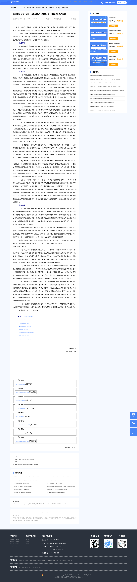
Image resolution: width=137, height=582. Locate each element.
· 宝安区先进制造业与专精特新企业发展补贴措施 (62, 480)
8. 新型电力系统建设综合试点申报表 (31, 339)
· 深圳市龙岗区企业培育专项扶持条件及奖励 (27, 483)
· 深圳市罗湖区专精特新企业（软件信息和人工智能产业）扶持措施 (34, 480)
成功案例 (77, 2)
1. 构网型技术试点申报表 (31, 316)
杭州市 (54, 567)
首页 (52, 2)
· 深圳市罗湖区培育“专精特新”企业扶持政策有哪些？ (30, 492)
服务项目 (60, 2)
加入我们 (34, 553)
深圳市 (26, 567)
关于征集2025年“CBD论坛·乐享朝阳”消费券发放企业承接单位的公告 (107, 134)
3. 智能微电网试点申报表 (27, 323)
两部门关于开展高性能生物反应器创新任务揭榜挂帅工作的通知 (107, 115)
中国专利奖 (108, 560)
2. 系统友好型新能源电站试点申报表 (31, 320)
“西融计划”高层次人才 (116, 18)
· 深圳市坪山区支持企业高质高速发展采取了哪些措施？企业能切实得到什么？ (72, 486)
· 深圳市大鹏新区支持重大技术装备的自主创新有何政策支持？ (67, 489)
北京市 (21, 567)
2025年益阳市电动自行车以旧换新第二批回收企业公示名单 (32, 459)
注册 (123, 2)
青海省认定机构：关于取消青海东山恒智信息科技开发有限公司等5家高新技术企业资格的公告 (107, 102)
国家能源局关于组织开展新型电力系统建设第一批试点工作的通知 (107, 76)
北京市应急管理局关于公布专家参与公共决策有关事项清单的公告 (107, 121)
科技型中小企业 (82, 560)
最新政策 (21, 540)
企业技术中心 (47, 560)
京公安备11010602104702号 (46, 574)
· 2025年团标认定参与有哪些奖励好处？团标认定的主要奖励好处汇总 (69, 477)
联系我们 (85, 2)
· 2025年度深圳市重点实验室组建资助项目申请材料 (63, 492)
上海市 (37, 567)
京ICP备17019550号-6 (60, 574)
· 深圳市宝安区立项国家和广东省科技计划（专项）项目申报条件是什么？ (36, 477)
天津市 (49, 567)
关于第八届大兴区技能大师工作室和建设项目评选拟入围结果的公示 (107, 108)
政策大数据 (21, 550)
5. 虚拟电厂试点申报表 (27, 329)
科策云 (91, 560)
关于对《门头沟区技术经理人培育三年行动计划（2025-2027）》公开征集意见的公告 (105, 83)
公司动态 (94, 2)
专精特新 (13, 553)
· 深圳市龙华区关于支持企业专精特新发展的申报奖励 (30, 486)
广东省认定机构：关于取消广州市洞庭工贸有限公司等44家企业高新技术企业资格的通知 (107, 96)
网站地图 (21, 553)
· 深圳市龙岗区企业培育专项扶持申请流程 (60, 483)
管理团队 (34, 546)
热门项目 (21, 543)
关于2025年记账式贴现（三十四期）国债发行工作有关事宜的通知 (107, 128)
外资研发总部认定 (115, 56)
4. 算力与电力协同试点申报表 (29, 326)
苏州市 (32, 567)
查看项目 (113, 26)
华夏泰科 (18, 2)
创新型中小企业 (24, 560)
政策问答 (13, 550)
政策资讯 (68, 2)
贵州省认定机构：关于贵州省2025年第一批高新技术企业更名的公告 (107, 89)
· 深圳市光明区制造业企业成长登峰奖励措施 (27, 489)
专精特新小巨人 (71, 560)
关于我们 (34, 540)
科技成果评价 (98, 560)
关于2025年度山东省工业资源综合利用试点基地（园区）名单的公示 (35, 464)
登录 (119, 2)
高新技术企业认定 (59, 560)
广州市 (43, 567)
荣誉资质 (34, 550)
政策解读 (13, 546)
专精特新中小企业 (36, 560)
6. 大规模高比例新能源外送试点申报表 (32, 332)
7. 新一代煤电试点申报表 (27, 336)
